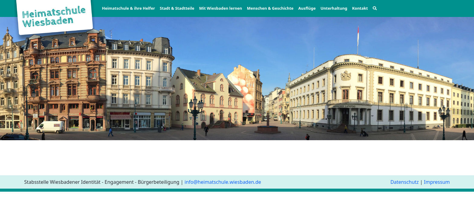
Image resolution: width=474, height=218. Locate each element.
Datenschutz (404, 182)
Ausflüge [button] (307, 8)
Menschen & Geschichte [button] (270, 8)
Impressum (437, 182)
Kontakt (360, 8)
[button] (374, 8)
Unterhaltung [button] (333, 8)
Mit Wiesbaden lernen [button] (220, 8)
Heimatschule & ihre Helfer (128, 8)
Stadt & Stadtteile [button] (177, 8)
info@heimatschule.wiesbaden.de (223, 182)
